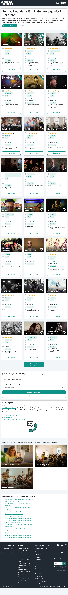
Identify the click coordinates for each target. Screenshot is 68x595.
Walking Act (21, 583)
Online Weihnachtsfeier (24, 563)
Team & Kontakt (39, 557)
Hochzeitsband (21, 552)
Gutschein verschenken (7, 554)
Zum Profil (12, 70)
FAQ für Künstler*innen (7, 548)
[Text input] (58, 563)
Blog (36, 563)
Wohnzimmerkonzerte (23, 548)
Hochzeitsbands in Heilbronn (13, 516)
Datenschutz (49, 586)
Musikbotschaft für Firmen (24, 565)
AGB (54, 586)
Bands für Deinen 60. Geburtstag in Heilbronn (18, 520)
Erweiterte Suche (34, 396)
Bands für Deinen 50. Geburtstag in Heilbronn (18, 518)
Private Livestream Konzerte (25, 575)
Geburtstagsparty (22, 550)
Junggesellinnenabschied (24, 579)
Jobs (36, 565)
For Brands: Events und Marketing (41, 549)
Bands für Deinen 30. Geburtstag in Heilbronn (18, 535)
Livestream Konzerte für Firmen (24, 572)
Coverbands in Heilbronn (12, 533)
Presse (36, 567)
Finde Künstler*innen (9, 26)
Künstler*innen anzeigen (34, 392)
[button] (63, 3)
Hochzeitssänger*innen (24, 554)
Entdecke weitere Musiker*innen (34, 365)
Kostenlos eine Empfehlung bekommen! (16, 419)
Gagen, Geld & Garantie (7, 552)
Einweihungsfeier (22, 581)
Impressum (42, 586)
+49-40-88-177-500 (10, 415)
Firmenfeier (21, 558)
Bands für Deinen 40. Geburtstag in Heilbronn (18, 537)
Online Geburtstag (22, 577)
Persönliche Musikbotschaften (22, 568)
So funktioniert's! (23, 26)
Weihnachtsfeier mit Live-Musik (24, 560)
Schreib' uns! (8, 417)
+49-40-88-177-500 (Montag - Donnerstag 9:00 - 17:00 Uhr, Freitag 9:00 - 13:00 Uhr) (42, 581)
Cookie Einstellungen (62, 586)
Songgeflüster (38, 552)
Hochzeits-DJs (21, 556)
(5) (31, 98)
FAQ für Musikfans (6, 550)
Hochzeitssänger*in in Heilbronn (14, 522)
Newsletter (38, 571)
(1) (8, 344)
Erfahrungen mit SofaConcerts (39, 560)
